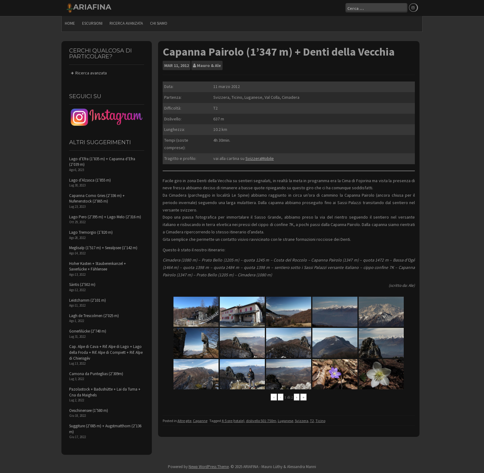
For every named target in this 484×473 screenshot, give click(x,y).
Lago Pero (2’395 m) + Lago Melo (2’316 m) (105, 217)
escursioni (92, 23)
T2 (312, 420)
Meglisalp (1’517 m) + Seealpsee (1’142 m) (103, 247)
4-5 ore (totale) (233, 420)
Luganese (285, 420)
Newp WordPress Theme (209, 466)
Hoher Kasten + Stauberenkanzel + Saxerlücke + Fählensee (97, 266)
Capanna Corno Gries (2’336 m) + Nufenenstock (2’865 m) (97, 198)
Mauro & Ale (209, 65)
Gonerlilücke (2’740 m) (87, 331)
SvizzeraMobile (259, 158)
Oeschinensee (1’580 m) (88, 410)
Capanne (200, 420)
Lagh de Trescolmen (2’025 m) (94, 315)
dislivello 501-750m (261, 420)
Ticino (320, 420)
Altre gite (184, 420)
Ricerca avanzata (126, 23)
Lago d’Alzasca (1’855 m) (90, 180)
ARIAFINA (92, 6)
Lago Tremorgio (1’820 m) (91, 232)
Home (70, 23)
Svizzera (301, 420)
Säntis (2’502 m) (82, 284)
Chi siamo (158, 23)
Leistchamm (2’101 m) (87, 300)
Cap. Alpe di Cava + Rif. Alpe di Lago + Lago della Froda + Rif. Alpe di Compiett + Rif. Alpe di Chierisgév (106, 352)
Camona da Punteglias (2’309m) (96, 373)
